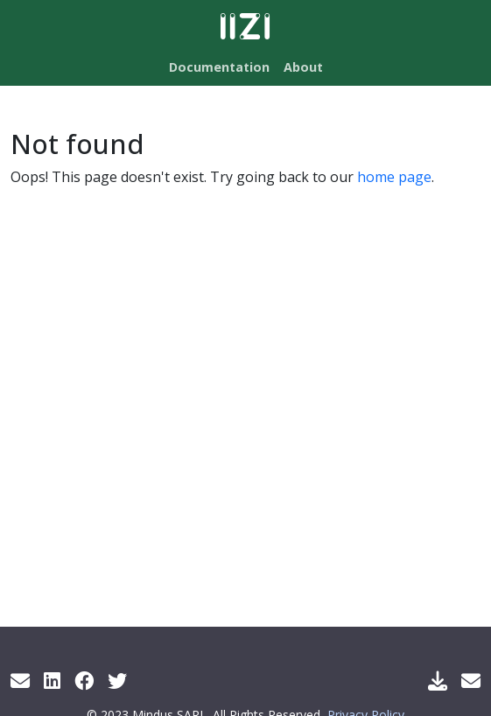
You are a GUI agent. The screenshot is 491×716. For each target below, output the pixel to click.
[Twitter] (117, 680)
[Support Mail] (470, 680)
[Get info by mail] (20, 680)
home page (394, 176)
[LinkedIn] (52, 680)
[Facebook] (84, 680)
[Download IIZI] (437, 680)
